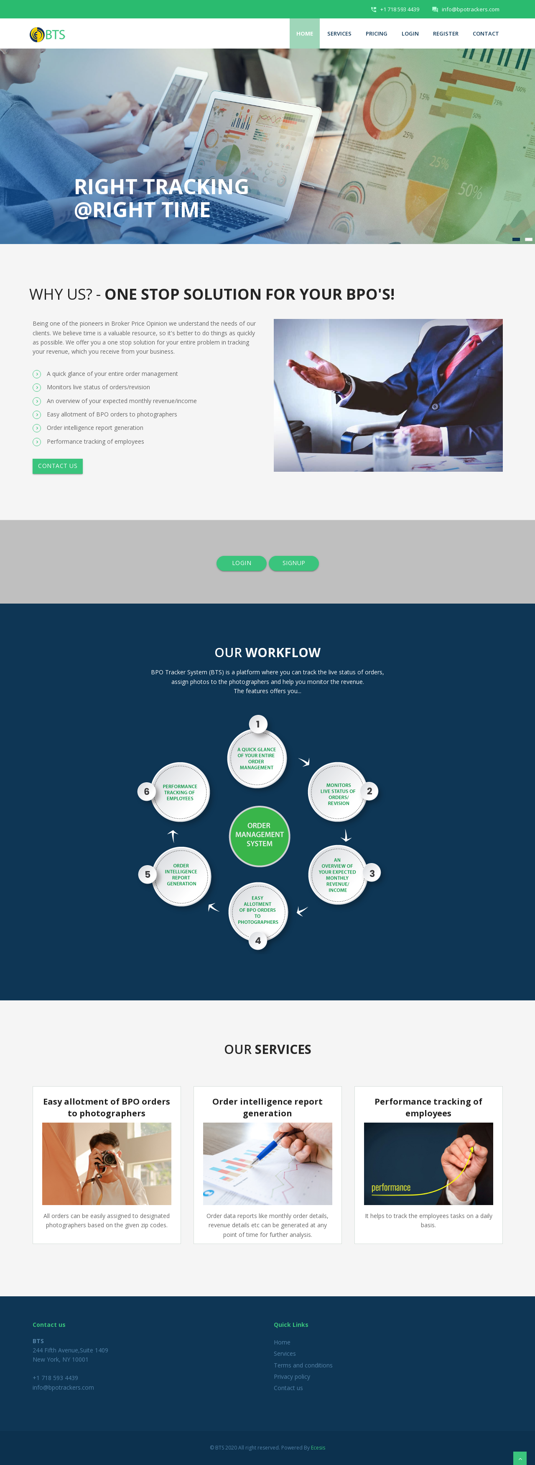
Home (304, 33)
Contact (486, 33)
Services (339, 33)
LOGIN (241, 563)
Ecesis (318, 1447)
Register (446, 33)
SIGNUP (293, 563)
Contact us (57, 466)
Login (410, 33)
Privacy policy (292, 1376)
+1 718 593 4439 (399, 9)
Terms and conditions (303, 1365)
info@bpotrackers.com (470, 9)
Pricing (376, 33)
